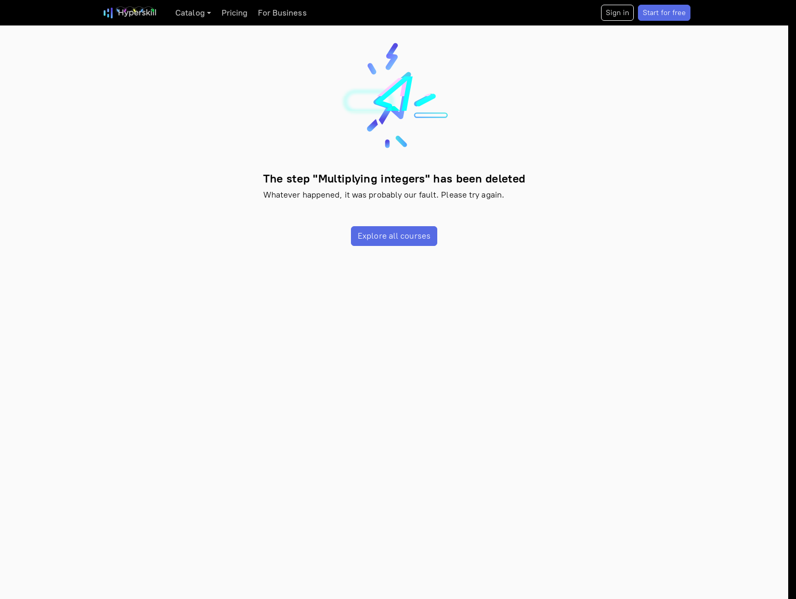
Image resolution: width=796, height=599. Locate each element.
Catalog (190, 13)
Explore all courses (394, 236)
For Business (282, 13)
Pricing (234, 13)
